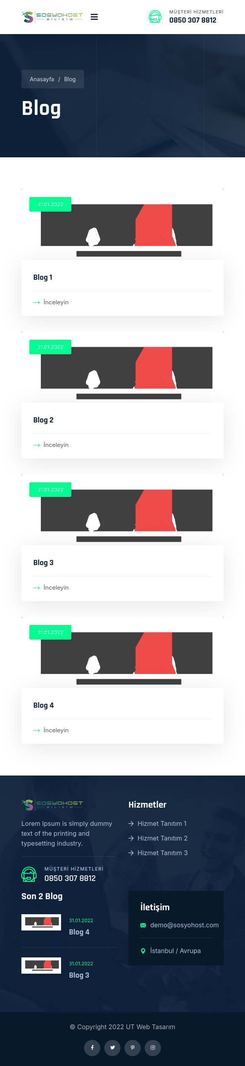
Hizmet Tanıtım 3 (158, 853)
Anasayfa (42, 79)
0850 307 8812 (192, 20)
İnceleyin (51, 302)
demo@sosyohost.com (176, 925)
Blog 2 (43, 420)
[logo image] (52, 17)
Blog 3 (43, 563)
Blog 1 (42, 277)
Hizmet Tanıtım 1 (157, 823)
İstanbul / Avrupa (170, 951)
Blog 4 (43, 705)
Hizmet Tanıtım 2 (158, 838)
